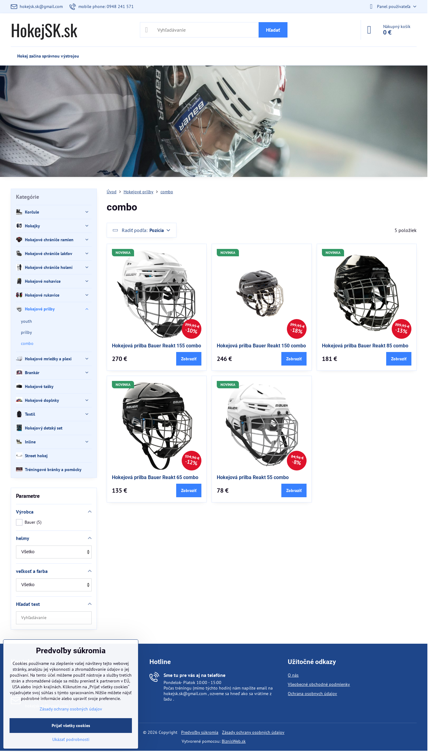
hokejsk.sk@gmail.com (185, 693)
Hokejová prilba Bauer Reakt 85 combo (365, 346)
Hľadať (273, 30)
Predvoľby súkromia (199, 732)
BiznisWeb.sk (234, 741)
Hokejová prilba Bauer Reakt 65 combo (155, 477)
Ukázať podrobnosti (70, 739)
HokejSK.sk (44, 30)
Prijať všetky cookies (71, 725)
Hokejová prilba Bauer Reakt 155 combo (156, 346)
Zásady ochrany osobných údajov (253, 732)
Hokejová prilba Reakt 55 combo (253, 477)
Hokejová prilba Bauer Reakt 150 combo (261, 346)
